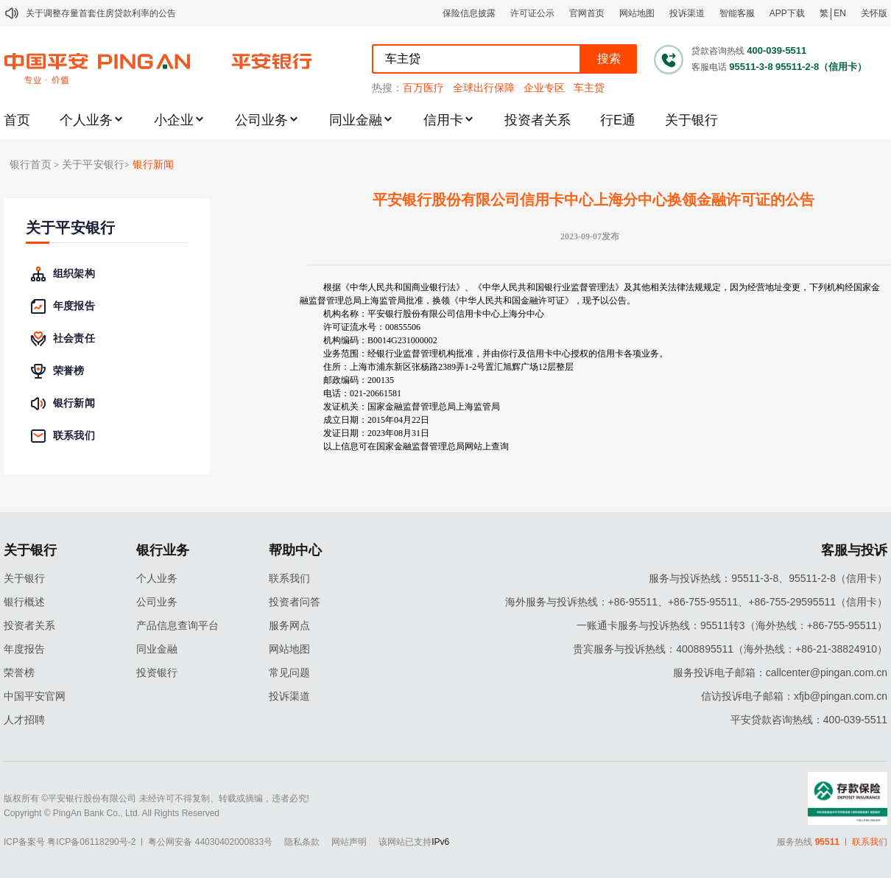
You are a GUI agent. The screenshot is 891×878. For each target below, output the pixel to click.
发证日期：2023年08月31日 (376, 433)
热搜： (387, 88)
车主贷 (589, 88)
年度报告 (24, 649)
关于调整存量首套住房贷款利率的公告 (101, 13)
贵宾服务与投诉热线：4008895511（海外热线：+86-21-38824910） (730, 649)
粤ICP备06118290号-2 (91, 842)
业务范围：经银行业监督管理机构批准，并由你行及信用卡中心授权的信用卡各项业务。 (495, 353)
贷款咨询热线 (717, 51)
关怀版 (874, 13)
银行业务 (162, 550)
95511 (827, 842)
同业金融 (355, 120)
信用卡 (443, 120)
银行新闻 (154, 164)
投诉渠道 (687, 13)
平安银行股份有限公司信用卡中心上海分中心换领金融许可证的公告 (593, 200)
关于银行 (691, 120)
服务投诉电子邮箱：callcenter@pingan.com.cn (780, 672)
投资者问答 (294, 602)
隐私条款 (302, 842)
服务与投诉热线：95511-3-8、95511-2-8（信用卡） (768, 578)
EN (840, 13)
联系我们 (289, 578)
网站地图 (637, 13)
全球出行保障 (484, 88)
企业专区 (544, 88)
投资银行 (156, 672)
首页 (17, 120)
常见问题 (289, 672)
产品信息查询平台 (177, 625)
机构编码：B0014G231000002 (380, 340)
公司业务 (261, 120)
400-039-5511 (776, 50)
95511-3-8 (750, 66)
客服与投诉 (854, 550)
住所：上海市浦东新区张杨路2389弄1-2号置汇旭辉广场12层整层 (448, 367)
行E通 (617, 120)
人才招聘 (24, 720)
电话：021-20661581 (362, 393)
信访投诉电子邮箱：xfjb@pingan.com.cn (794, 696)
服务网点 (289, 625)
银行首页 (31, 164)
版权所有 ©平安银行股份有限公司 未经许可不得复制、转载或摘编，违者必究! (156, 798)
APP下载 (787, 13)
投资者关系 (537, 120)
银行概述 (24, 602)
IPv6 (440, 842)
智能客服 (737, 13)
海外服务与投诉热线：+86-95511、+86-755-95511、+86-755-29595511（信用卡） (696, 602)
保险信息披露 (469, 13)
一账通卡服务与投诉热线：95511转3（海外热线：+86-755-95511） (732, 625)
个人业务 (86, 120)
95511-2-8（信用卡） (821, 66)
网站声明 (349, 842)
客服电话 (709, 67)
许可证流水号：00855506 (371, 327)
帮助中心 (295, 550)
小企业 (174, 120)
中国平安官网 (35, 696)
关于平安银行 (70, 228)
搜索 (609, 58)
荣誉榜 (19, 672)
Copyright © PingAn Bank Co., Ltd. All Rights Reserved (111, 813)
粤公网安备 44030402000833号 (210, 842)
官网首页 (587, 13)
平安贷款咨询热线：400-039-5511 (808, 720)
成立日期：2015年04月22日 (376, 420)
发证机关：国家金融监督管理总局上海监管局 (411, 406)
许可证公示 (532, 13)
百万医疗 (423, 88)
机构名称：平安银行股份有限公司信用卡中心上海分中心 (433, 314)
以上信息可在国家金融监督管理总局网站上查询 (416, 446)
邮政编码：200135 (358, 380)
